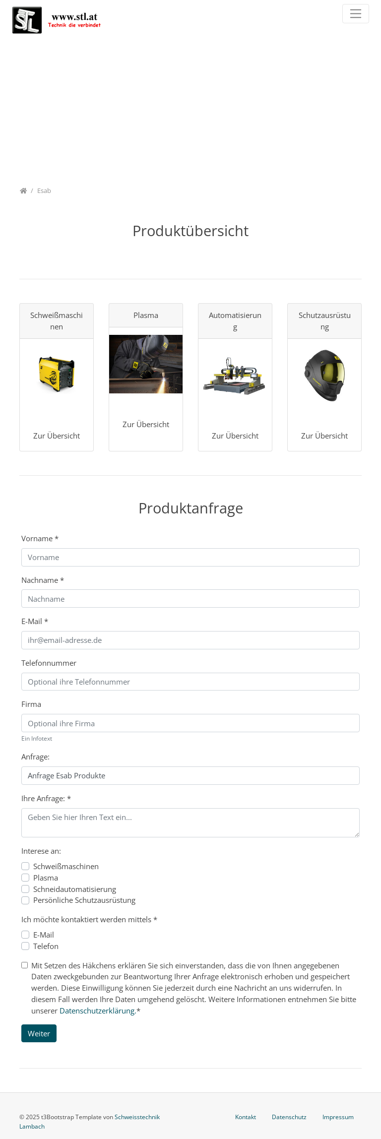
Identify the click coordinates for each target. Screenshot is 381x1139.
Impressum (338, 1117)
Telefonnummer (48, 663)
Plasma (45, 878)
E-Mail (34, 621)
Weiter (39, 1033)
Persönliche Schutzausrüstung (84, 900)
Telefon (46, 946)
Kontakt (245, 1117)
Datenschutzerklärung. (98, 1010)
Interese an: (41, 851)
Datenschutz (289, 1117)
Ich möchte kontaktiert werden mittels (89, 919)
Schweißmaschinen (66, 866)
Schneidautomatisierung (74, 889)
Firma (31, 704)
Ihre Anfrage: (46, 798)
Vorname (40, 538)
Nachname (42, 580)
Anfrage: (35, 756)
